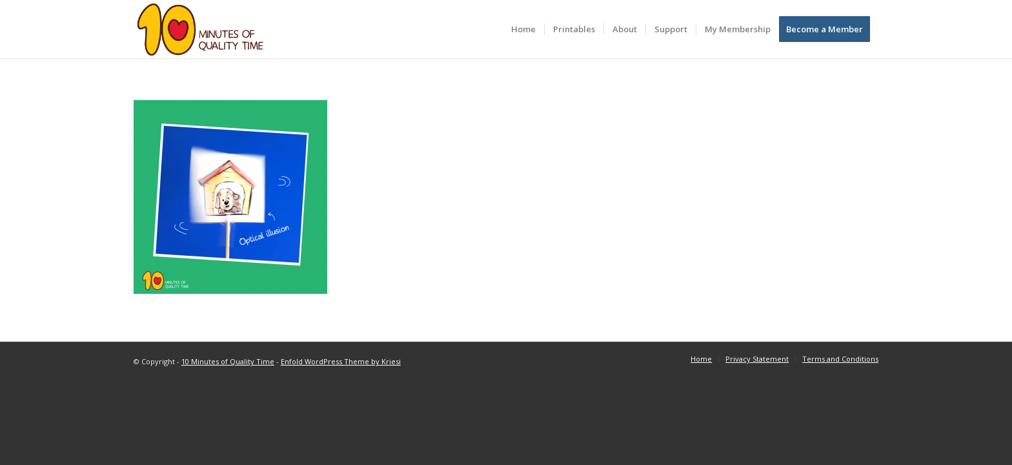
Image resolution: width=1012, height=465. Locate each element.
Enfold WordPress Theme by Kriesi (341, 361)
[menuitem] (523, 29)
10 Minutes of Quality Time (227, 361)
